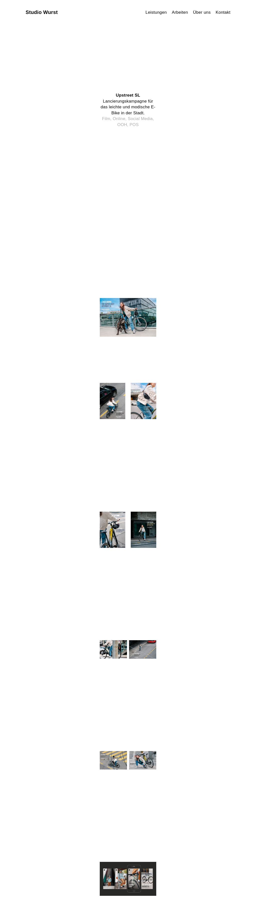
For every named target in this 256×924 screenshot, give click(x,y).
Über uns (202, 12)
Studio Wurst (42, 12)
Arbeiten (180, 12)
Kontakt (223, 12)
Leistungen (156, 12)
